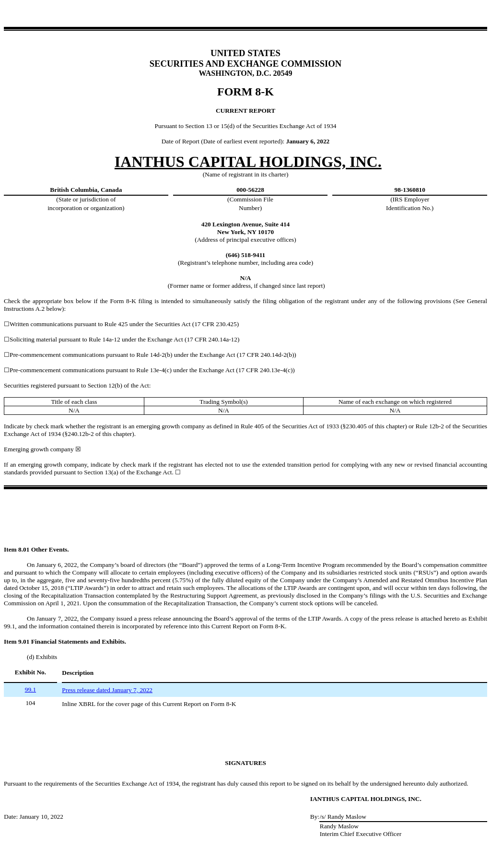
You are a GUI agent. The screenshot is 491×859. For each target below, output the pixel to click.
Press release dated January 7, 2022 (107, 690)
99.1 (30, 689)
